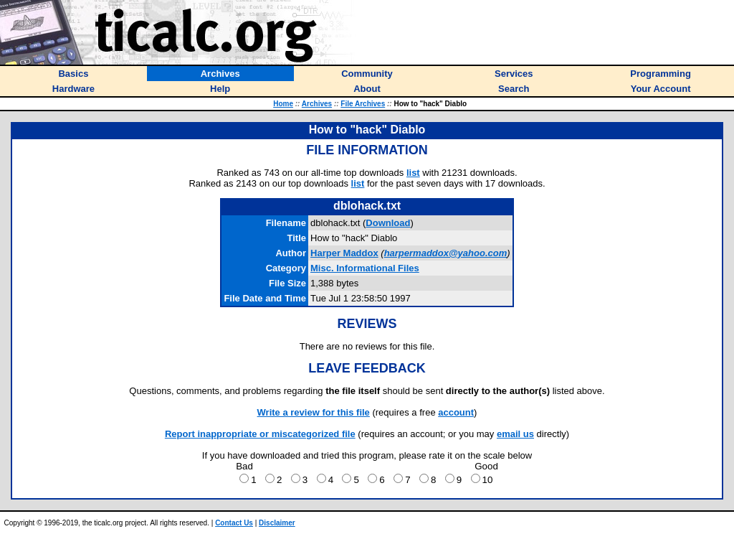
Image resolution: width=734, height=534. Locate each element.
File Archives (362, 104)
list (413, 172)
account (456, 412)
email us (515, 433)
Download (388, 222)
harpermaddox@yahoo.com (445, 253)
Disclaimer (277, 523)
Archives (317, 104)
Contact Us (234, 523)
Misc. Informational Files (364, 268)
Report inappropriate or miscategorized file (260, 433)
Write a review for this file (313, 412)
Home (283, 104)
